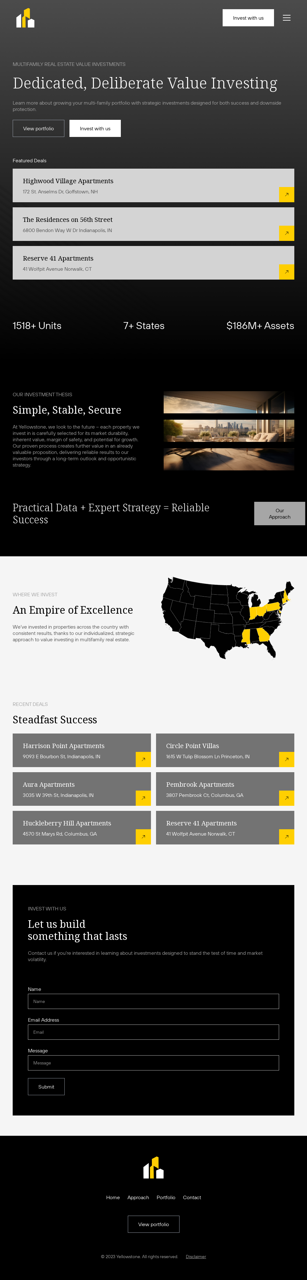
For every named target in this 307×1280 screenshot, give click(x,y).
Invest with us (248, 18)
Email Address (43, 1020)
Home (113, 1197)
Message (38, 1050)
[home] (25, 18)
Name (34, 989)
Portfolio (166, 1197)
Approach (138, 1197)
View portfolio (38, 128)
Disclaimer (196, 1256)
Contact (192, 1197)
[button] (285, 17)
